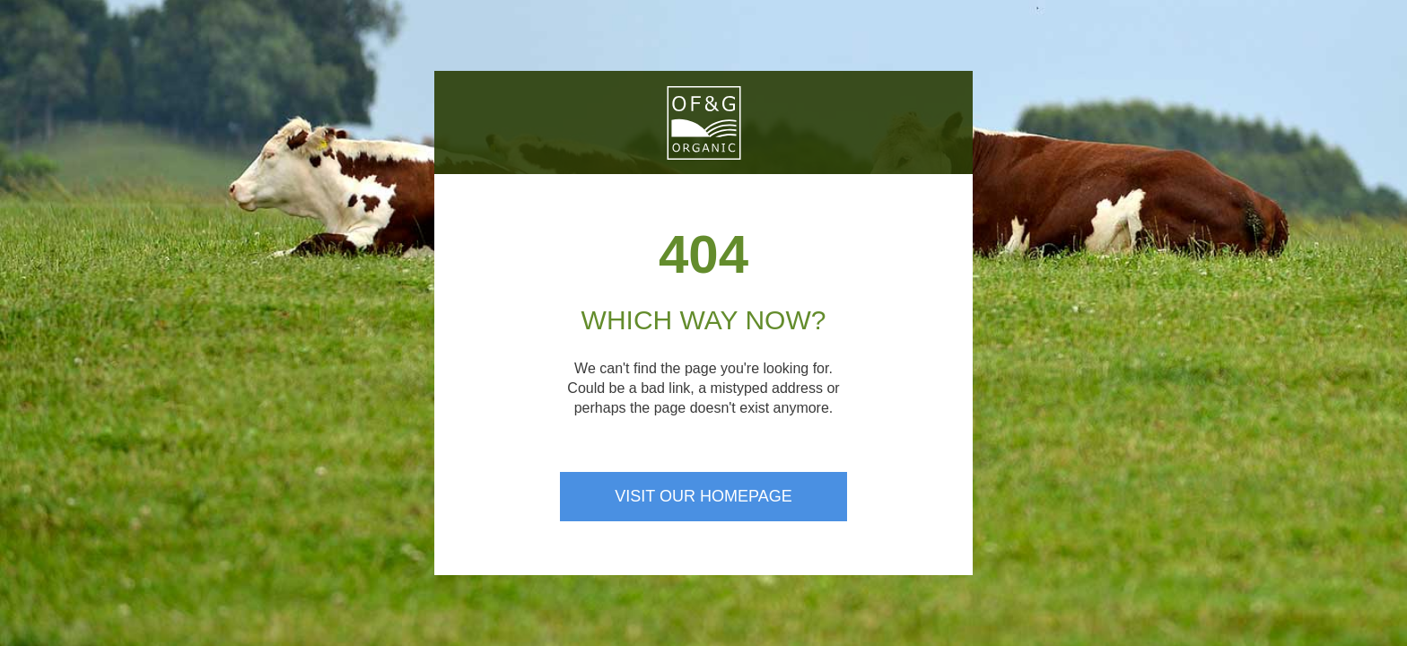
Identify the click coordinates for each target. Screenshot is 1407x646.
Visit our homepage (703, 496)
